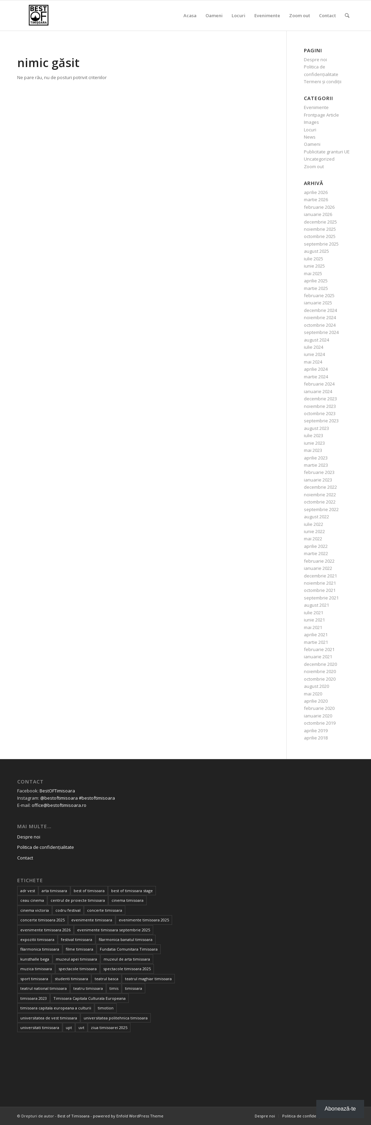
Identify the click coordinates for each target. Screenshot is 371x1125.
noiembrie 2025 (320, 229)
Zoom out (314, 166)
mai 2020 (313, 694)
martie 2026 (316, 199)
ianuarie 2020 (318, 716)
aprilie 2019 (316, 730)
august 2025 (316, 251)
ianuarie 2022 (318, 568)
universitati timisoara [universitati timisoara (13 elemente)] (39, 1027)
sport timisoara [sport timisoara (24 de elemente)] (34, 978)
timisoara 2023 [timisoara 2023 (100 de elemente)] (33, 998)
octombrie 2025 (320, 236)
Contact (25, 858)
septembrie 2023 (321, 421)
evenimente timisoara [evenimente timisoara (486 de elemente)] (91, 919)
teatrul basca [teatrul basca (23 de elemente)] (106, 978)
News (310, 137)
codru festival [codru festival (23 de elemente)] (68, 910)
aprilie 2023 (316, 458)
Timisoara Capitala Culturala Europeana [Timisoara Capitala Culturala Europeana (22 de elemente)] (89, 998)
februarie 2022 (319, 561)
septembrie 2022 (321, 509)
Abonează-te (340, 1109)
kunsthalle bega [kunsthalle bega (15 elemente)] (34, 959)
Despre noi (315, 59)
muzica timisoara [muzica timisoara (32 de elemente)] (36, 968)
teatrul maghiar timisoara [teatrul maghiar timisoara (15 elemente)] (148, 978)
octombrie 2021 (320, 590)
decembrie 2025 (320, 222)
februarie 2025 (319, 295)
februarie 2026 (319, 207)
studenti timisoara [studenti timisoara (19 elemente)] (71, 978)
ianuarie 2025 (318, 303)
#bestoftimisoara (97, 798)
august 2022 (316, 516)
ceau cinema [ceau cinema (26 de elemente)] (32, 900)
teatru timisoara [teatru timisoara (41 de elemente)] (88, 988)
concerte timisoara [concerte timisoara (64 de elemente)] (104, 910)
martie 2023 (316, 465)
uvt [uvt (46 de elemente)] (81, 1027)
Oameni (312, 144)
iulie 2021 (313, 612)
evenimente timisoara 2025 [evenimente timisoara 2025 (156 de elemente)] (144, 919)
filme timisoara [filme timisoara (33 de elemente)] (79, 949)
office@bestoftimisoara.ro (59, 805)
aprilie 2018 (316, 738)
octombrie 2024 (320, 325)
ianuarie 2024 (318, 391)
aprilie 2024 (316, 369)
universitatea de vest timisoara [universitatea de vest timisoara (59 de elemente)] (48, 1017)
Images (311, 122)
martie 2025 (316, 288)
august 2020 (316, 686)
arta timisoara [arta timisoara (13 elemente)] (54, 890)
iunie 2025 (314, 266)
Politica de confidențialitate (45, 847)
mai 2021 (313, 627)
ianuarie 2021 (318, 656)
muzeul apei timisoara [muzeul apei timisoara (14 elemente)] (76, 959)
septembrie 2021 (321, 598)
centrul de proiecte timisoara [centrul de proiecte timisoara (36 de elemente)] (78, 900)
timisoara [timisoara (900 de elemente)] (133, 988)
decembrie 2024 (320, 310)
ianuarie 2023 (318, 480)
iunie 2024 (314, 354)
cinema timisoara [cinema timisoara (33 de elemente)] (128, 900)
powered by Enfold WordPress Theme (128, 1115)
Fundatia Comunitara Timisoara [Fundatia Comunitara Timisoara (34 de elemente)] (129, 949)
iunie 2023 (314, 443)
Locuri (310, 130)
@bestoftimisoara (59, 798)
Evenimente (316, 107)
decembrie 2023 (320, 399)
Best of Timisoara (73, 1115)
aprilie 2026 (316, 192)
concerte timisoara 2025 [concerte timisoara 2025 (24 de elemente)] (42, 919)
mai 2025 (313, 273)
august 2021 (316, 605)
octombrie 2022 (320, 502)
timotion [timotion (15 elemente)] (106, 1007)
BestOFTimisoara (57, 791)
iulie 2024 (313, 347)
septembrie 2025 (321, 244)
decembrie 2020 (320, 664)
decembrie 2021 (320, 576)
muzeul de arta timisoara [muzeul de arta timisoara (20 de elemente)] (127, 959)
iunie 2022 (314, 531)
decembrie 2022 (320, 487)
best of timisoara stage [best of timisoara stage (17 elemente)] (132, 890)
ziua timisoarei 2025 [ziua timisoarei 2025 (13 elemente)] (109, 1027)
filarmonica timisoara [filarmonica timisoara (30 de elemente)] (39, 949)
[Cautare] (347, 15)
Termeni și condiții (322, 81)
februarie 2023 (319, 472)
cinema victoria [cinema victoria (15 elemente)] (34, 910)
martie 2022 (316, 553)
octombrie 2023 (320, 413)
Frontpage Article (321, 115)
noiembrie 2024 (320, 317)
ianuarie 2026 (318, 214)
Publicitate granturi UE (327, 152)
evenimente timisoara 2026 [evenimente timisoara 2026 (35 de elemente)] (45, 929)
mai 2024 (313, 362)
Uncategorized (319, 159)
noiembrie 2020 (320, 671)
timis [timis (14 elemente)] (113, 988)
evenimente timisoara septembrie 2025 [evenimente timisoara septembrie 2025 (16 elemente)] (113, 929)
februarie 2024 (319, 384)
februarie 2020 (319, 708)
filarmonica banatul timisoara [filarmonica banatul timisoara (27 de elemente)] (125, 939)
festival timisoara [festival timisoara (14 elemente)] (76, 939)
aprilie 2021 (316, 634)
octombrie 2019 (320, 723)
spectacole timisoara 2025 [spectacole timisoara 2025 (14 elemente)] (127, 968)
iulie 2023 (313, 435)
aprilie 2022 (316, 546)
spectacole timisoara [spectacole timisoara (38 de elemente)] (78, 968)
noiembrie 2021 (320, 583)
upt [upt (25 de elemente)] (69, 1027)
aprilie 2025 (316, 281)
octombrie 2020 (320, 679)
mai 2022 (313, 539)
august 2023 (316, 428)
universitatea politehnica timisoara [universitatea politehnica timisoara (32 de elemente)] (116, 1017)
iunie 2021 (314, 620)
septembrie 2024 (321, 332)
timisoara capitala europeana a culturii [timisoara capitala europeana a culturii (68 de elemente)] (55, 1007)
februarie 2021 (319, 649)
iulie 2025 (313, 259)
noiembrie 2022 (320, 494)
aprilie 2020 (316, 701)
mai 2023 (313, 450)
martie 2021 (316, 642)
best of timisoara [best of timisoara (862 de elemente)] (89, 890)
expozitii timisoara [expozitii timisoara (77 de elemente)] (37, 939)
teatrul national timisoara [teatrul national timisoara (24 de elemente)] (43, 988)
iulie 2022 (313, 524)
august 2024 (316, 340)
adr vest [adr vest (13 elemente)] (27, 890)
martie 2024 (316, 377)
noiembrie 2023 (320, 406)
